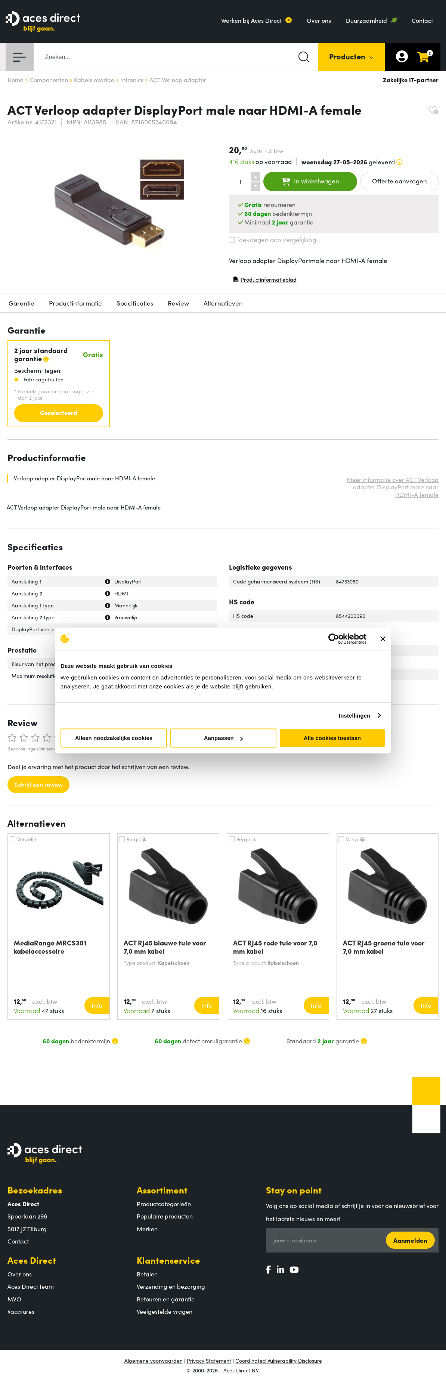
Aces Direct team (30, 1286)
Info (97, 1005)
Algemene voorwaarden (153, 1360)
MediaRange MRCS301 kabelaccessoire (50, 947)
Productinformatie (75, 302)
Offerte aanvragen (399, 180)
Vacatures (20, 1311)
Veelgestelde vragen (164, 1311)
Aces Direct (31, 1260)
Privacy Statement (209, 1360)
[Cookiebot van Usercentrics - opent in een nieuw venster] (333, 638)
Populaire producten (165, 1216)
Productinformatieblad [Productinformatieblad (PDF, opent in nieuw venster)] (265, 281)
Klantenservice (168, 1260)
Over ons (319, 20)
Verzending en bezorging (171, 1286)
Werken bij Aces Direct (251, 20)
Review (178, 302)
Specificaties (135, 302)
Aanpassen (223, 738)
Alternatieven (223, 302)
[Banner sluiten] (382, 638)
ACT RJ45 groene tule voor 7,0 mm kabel (384, 947)
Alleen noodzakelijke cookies (114, 738)
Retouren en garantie (166, 1299)
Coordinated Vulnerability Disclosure (278, 1360)
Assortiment (162, 1189)
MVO (14, 1299)
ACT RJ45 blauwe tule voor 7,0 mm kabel (165, 947)
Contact (422, 20)
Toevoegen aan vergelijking (272, 239)
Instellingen (355, 715)
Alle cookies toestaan (332, 738)
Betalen (147, 1274)
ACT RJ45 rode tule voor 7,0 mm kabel (275, 947)
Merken (147, 1228)
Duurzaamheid (366, 20)
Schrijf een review (38, 784)
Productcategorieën (164, 1203)
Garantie (21, 302)
